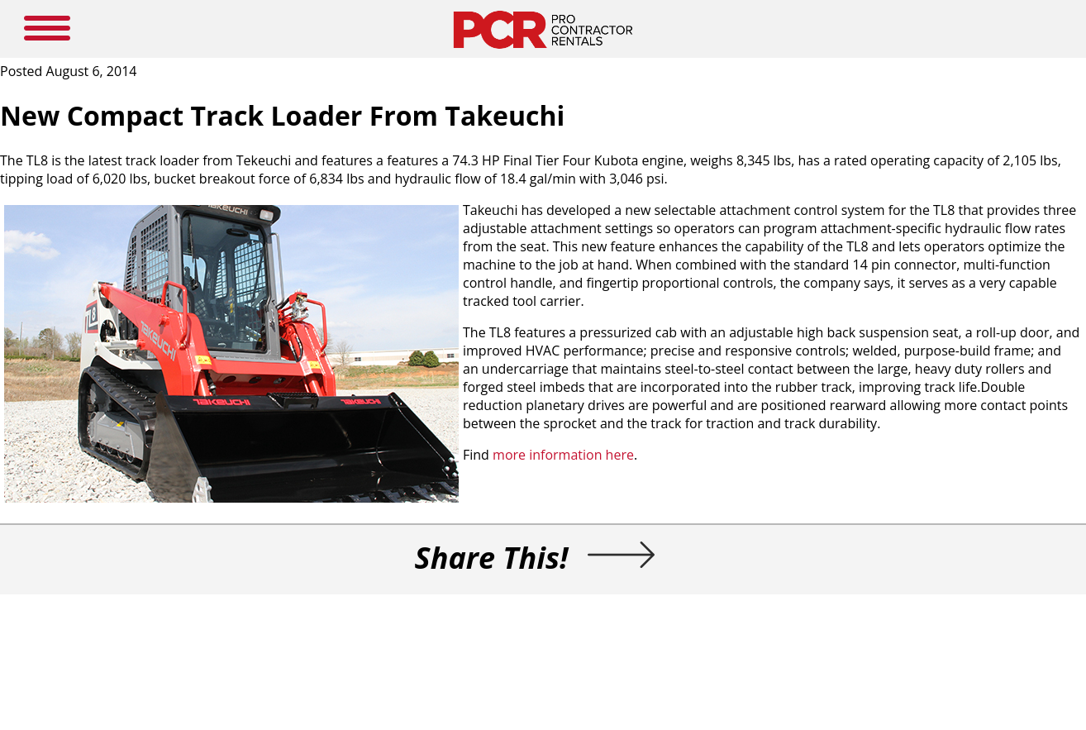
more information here (563, 455)
